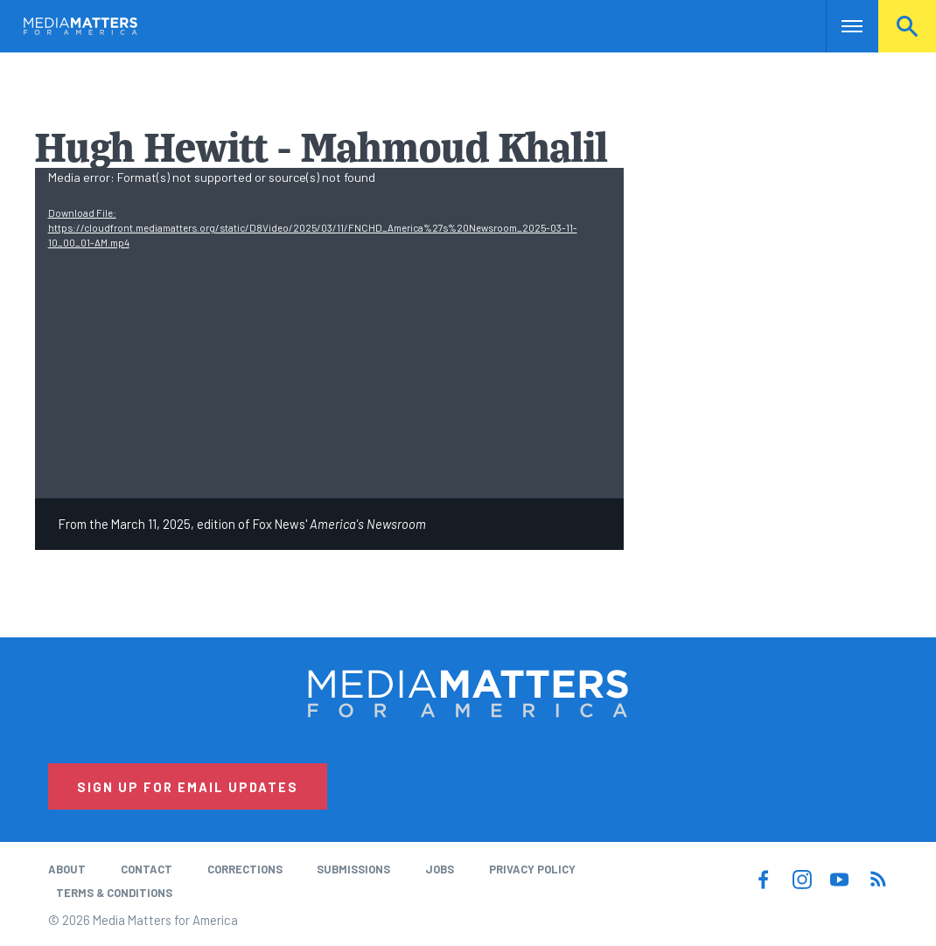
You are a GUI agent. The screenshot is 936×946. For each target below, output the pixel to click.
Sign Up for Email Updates (187, 787)
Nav (841, 26)
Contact (146, 869)
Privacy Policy (532, 869)
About (67, 869)
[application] (330, 333)
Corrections (245, 869)
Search (907, 26)
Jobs (439, 869)
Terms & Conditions (114, 893)
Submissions (353, 869)
